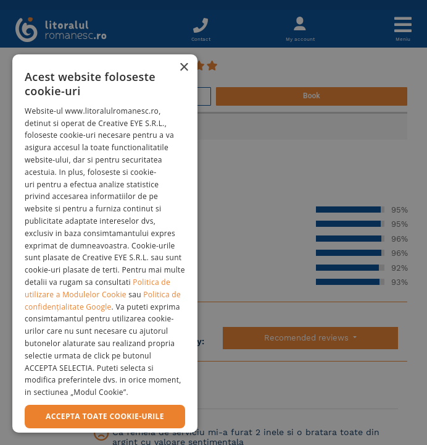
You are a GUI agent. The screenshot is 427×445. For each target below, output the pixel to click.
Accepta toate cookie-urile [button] (105, 416)
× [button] (183, 67)
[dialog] (104, 243)
